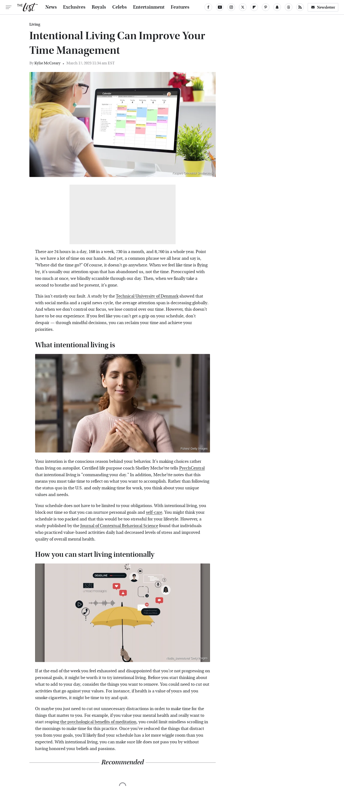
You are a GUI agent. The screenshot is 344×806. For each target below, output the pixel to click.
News (51, 7)
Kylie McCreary (47, 63)
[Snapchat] (277, 7)
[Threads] (288, 7)
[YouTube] (220, 7)
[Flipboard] (254, 7)
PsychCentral (192, 468)
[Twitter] (243, 7)
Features (180, 7)
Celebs (119, 7)
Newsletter (323, 7)
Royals (99, 7)
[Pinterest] (265, 7)
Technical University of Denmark (147, 296)
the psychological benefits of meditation (98, 721)
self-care (154, 512)
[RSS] (300, 7)
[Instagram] (231, 7)
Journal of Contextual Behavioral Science (119, 525)
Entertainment (149, 7)
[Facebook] (208, 7)
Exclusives (74, 7)
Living (34, 24)
